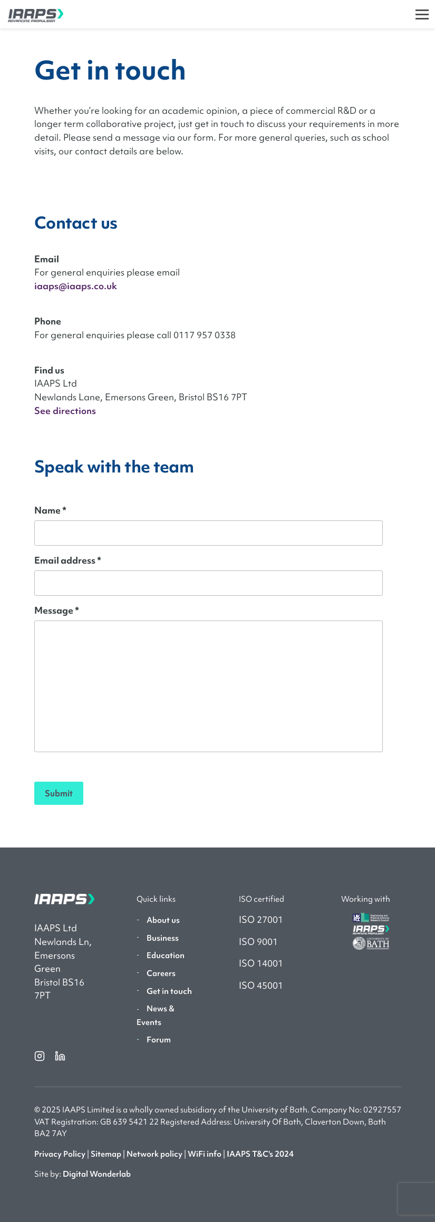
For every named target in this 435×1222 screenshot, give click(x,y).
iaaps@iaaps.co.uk (75, 286)
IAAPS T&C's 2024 (260, 1154)
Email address (67, 560)
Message (56, 610)
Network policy (154, 1154)
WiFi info (204, 1154)
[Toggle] (422, 14)
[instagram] (40, 1055)
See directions (65, 411)
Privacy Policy (59, 1154)
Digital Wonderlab (97, 1174)
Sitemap (106, 1154)
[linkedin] (60, 1055)
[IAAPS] (31, 14)
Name (50, 510)
